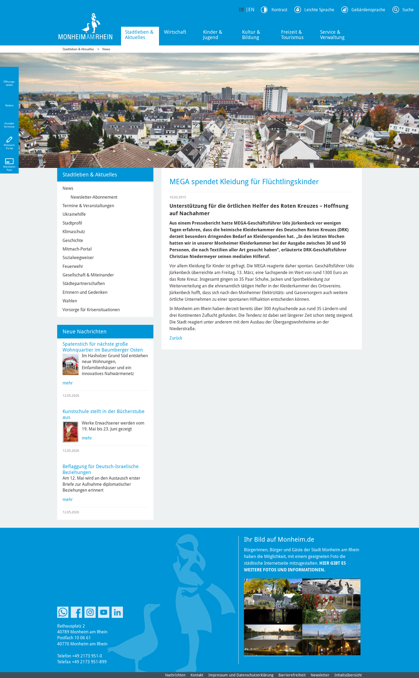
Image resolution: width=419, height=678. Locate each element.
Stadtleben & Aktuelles (139, 34)
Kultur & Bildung (251, 34)
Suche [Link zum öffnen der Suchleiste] (408, 9)
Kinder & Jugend (212, 34)
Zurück (175, 338)
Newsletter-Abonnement (94, 197)
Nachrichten (175, 675)
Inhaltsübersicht (348, 675)
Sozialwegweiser (78, 257)
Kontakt (197, 675)
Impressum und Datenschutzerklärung (240, 675)
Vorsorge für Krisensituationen (91, 309)
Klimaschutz (74, 231)
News (106, 49)
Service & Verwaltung (332, 34)
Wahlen (70, 300)
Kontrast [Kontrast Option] (279, 9)
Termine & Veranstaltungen (88, 205)
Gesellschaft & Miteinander (88, 275)
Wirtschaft (175, 32)
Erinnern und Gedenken (85, 292)
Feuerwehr (73, 266)
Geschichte (73, 240)
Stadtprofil (72, 223)
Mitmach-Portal (77, 249)
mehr (68, 383)
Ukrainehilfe (74, 214)
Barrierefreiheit (292, 675)
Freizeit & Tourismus (292, 34)
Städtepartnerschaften (84, 283)
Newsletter (320, 675)
